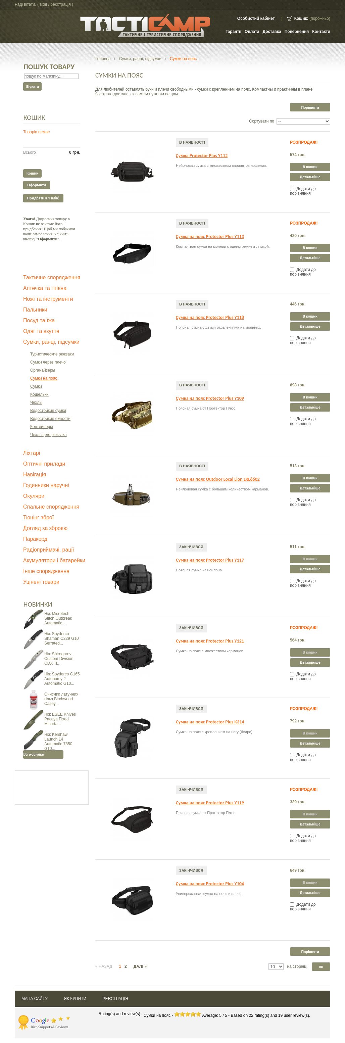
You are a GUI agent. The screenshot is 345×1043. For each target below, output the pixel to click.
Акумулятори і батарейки (54, 560)
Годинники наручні (46, 485)
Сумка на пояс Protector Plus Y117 (210, 560)
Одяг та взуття (41, 331)
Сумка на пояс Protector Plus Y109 (210, 398)
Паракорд (35, 539)
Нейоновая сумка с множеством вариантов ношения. (221, 165)
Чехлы (36, 402)
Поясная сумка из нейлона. (199, 570)
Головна (103, 58)
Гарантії (233, 31)
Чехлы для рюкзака (48, 434)
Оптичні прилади (44, 464)
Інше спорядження (46, 571)
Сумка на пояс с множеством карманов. (210, 651)
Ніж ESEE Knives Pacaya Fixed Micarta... (60, 719)
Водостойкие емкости (50, 418)
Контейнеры (41, 426)
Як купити (75, 998)
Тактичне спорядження (51, 277)
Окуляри (33, 496)
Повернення (297, 31)
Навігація (34, 474)
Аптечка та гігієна (44, 288)
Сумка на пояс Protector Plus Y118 (210, 317)
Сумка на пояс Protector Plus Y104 (210, 884)
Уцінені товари (41, 582)
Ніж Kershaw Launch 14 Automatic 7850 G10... (58, 741)
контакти (321, 31)
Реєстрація (115, 998)
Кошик (34, 117)
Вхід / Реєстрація (55, 4)
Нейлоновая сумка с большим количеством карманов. (222, 489)
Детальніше (310, 177)
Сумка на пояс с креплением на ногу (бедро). (214, 732)
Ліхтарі (31, 453)
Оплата (252, 31)
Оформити (36, 185)
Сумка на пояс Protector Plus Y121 (210, 641)
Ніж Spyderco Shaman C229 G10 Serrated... (61, 638)
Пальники (35, 310)
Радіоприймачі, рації (48, 550)
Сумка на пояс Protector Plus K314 (210, 722)
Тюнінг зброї (38, 517)
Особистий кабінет (256, 18)
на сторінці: (297, 966)
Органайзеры (42, 370)
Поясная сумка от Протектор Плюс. (206, 408)
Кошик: (301, 18)
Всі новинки (33, 754)
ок (321, 966)
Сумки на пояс (43, 378)
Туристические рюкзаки (52, 354)
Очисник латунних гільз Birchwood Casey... (61, 699)
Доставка (272, 31)
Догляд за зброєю (45, 528)
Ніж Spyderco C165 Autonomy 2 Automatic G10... (62, 679)
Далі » (140, 966)
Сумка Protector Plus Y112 (202, 155)
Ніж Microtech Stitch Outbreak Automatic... (58, 618)
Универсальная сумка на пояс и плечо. (209, 894)
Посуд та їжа (39, 320)
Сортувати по (261, 121)
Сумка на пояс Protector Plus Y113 (210, 236)
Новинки (37, 604)
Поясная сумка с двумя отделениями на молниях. (218, 327)
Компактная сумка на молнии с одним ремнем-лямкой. (223, 246)
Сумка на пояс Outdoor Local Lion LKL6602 (218, 479)
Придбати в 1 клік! (43, 198)
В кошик (310, 166)
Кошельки (39, 394)
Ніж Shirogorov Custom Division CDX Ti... (58, 659)
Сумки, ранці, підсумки (51, 342)
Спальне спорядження (51, 507)
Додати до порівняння (303, 191)
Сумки (36, 386)
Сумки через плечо (48, 362)
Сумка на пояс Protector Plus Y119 (210, 803)
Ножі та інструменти (48, 299)
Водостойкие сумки (48, 410)
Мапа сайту (34, 998)
